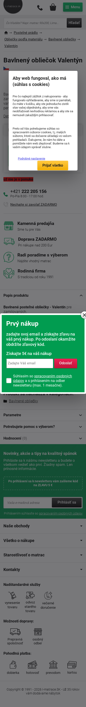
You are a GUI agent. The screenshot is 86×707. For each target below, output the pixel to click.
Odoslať (65, 363)
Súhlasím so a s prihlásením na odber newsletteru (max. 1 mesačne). (42, 380)
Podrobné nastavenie (31, 158)
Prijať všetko (52, 165)
